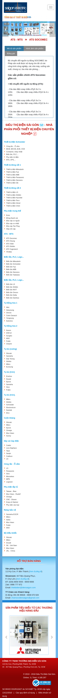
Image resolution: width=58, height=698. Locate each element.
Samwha (9, 356)
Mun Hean (10, 433)
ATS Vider (10, 244)
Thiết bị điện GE (12, 183)
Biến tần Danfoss (12, 298)
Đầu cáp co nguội (12, 221)
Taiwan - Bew (11, 491)
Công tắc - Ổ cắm (12, 146)
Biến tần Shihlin (12, 287)
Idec (7, 307)
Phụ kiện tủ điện (12, 157)
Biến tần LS (10, 284)
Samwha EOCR (12, 514)
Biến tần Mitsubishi (13, 261)
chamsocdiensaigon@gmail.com (25, 598)
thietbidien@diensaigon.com (23, 588)
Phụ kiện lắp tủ (11, 487)
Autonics (9, 321)
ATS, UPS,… (11, 160)
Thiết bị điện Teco (12, 200)
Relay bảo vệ (10, 510)
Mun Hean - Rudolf (13, 494)
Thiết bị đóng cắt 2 (12, 188)
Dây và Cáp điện (11, 441)
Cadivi (8, 445)
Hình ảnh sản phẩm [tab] (34, 48)
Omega (9, 430)
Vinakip (9, 252)
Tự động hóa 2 (10, 326)
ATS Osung (10, 241)
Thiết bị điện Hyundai (14, 198)
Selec (8, 520)
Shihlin (8, 361)
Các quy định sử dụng (25, 693)
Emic (8, 215)
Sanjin (8, 453)
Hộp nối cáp (10, 229)
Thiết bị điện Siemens (14, 180)
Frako (8, 390)
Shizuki (9, 353)
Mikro (8, 364)
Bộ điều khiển (10, 533)
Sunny (8, 436)
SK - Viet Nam (11, 545)
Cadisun (9, 456)
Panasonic (10, 471)
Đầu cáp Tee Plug (13, 226)
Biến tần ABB (11, 269)
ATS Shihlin (10, 246)
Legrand (9, 482)
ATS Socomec (11, 238)
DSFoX (9, 333)
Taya (8, 451)
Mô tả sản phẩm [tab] (14, 48)
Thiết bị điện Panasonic (15, 177)
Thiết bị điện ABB (12, 175)
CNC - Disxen (11, 499)
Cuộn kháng (9, 418)
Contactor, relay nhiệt (14, 152)
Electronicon (11, 407)
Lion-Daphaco (11, 448)
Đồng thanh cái (12, 218)
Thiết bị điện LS (12, 192)
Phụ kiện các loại (12, 505)
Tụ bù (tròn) (9, 372)
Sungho (9, 336)
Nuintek (9, 410)
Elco (7, 413)
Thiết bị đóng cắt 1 (12, 165)
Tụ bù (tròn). (9, 395)
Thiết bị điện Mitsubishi (15, 169)
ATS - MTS (8, 234)
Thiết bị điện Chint (13, 206)
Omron (8, 313)
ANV (8, 338)
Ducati (8, 379)
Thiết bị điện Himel (13, 203)
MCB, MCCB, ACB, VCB (15, 149)
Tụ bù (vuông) (10, 349)
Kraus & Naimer (12, 502)
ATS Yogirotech (12, 249)
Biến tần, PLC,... (12, 154)
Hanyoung (10, 310)
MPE (8, 479)
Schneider (10, 405)
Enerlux (9, 376)
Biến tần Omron (12, 292)
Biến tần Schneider (13, 264)
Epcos (8, 382)
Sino (8, 387)
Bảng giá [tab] (11, 53)
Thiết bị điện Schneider (14, 142)
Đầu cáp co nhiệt (12, 223)
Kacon (8, 330)
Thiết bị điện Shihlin (13, 195)
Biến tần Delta (11, 295)
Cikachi (9, 344)
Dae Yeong (10, 359)
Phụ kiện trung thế (12, 211)
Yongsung (10, 318)
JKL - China (10, 551)
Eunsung (9, 367)
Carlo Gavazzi (11, 315)
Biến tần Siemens (12, 272)
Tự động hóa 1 (10, 303)
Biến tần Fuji (11, 267)
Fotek (8, 341)
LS (7, 459)
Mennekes (10, 476)
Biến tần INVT (11, 290)
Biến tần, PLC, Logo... (14, 257)
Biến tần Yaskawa (13, 275)
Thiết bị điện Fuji (12, 172)
